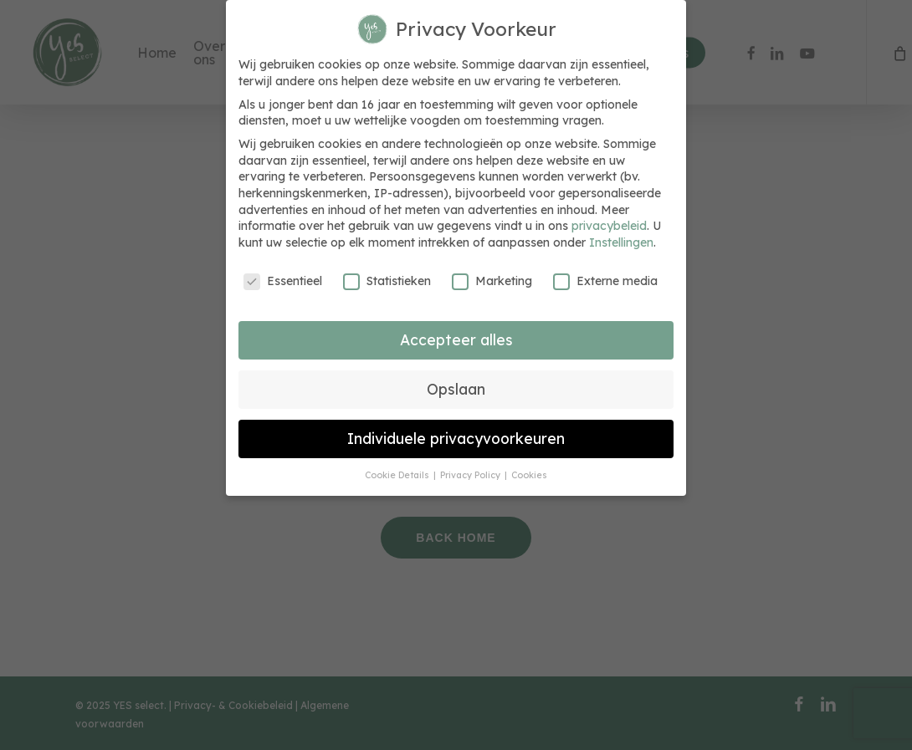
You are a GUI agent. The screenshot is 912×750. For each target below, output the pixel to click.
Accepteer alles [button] (456, 339)
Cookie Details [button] (398, 475)
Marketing (492, 281)
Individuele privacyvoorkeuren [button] (456, 438)
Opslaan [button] (456, 389)
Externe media (605, 281)
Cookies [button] (529, 475)
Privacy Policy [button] (471, 475)
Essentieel (282, 281)
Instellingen (621, 242)
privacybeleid (609, 225)
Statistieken (387, 281)
